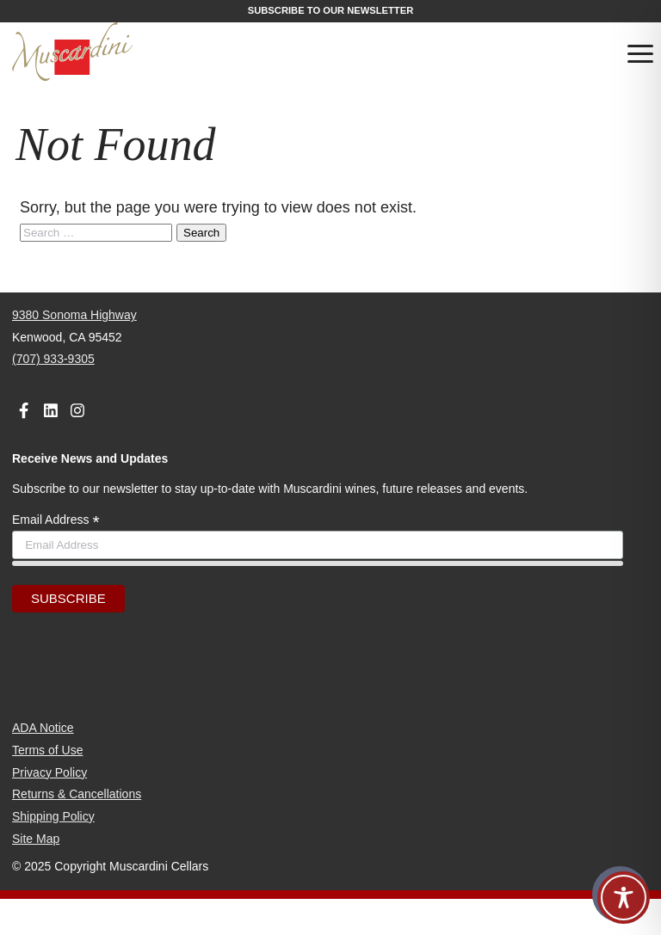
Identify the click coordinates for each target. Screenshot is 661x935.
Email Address (56, 520)
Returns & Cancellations (76, 794)
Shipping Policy (53, 816)
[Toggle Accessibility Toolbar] (623, 897)
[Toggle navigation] (640, 56)
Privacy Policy (49, 772)
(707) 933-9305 (53, 359)
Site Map (35, 839)
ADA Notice (43, 728)
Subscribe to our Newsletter (330, 10)
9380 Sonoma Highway (74, 315)
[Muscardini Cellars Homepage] (114, 52)
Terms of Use (47, 750)
